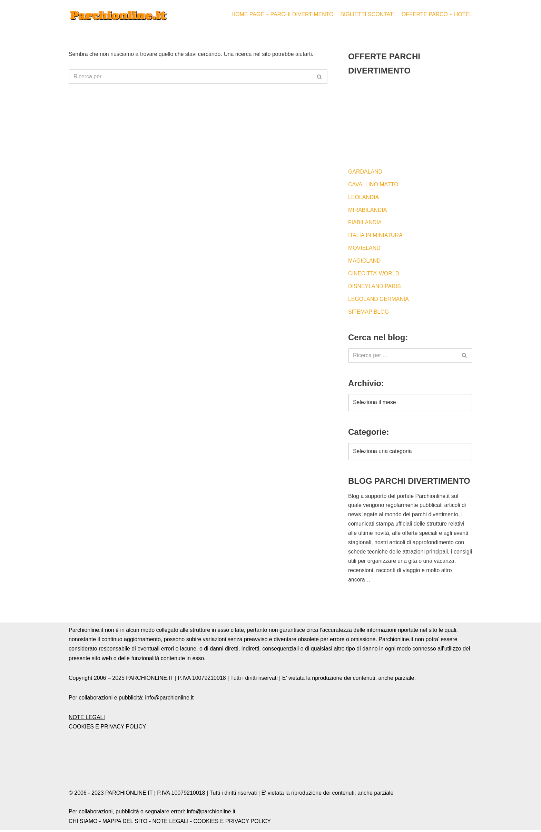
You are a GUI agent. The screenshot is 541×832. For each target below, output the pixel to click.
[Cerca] (190, 77)
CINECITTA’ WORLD (374, 274)
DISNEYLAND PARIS (374, 287)
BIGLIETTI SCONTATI (367, 14)
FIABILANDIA (365, 223)
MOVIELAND (364, 249)
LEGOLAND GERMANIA (378, 300)
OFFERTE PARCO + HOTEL (436, 14)
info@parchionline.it (211, 814)
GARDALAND (365, 172)
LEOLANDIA (363, 197)
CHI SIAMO (83, 823)
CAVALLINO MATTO (373, 184)
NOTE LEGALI (87, 719)
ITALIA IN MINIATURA (375, 236)
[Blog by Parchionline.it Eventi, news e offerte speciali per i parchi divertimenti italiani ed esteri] (119, 14)
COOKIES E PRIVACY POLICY (107, 729)
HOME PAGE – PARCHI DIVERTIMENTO (281, 14)
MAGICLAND (364, 262)
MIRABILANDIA (367, 210)
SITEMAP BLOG (368, 313)
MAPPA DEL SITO (124, 823)
